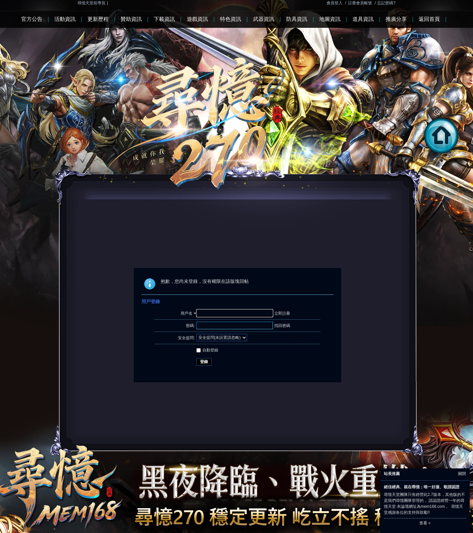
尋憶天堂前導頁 (91, 3)
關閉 (462, 473)
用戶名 (186, 313)
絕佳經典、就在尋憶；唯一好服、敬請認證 (421, 487)
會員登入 (334, 3)
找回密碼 (282, 325)
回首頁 (447, 154)
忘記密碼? (386, 3)
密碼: (190, 325)
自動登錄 (207, 350)
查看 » (425, 523)
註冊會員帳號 (360, 3)
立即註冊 (282, 313)
